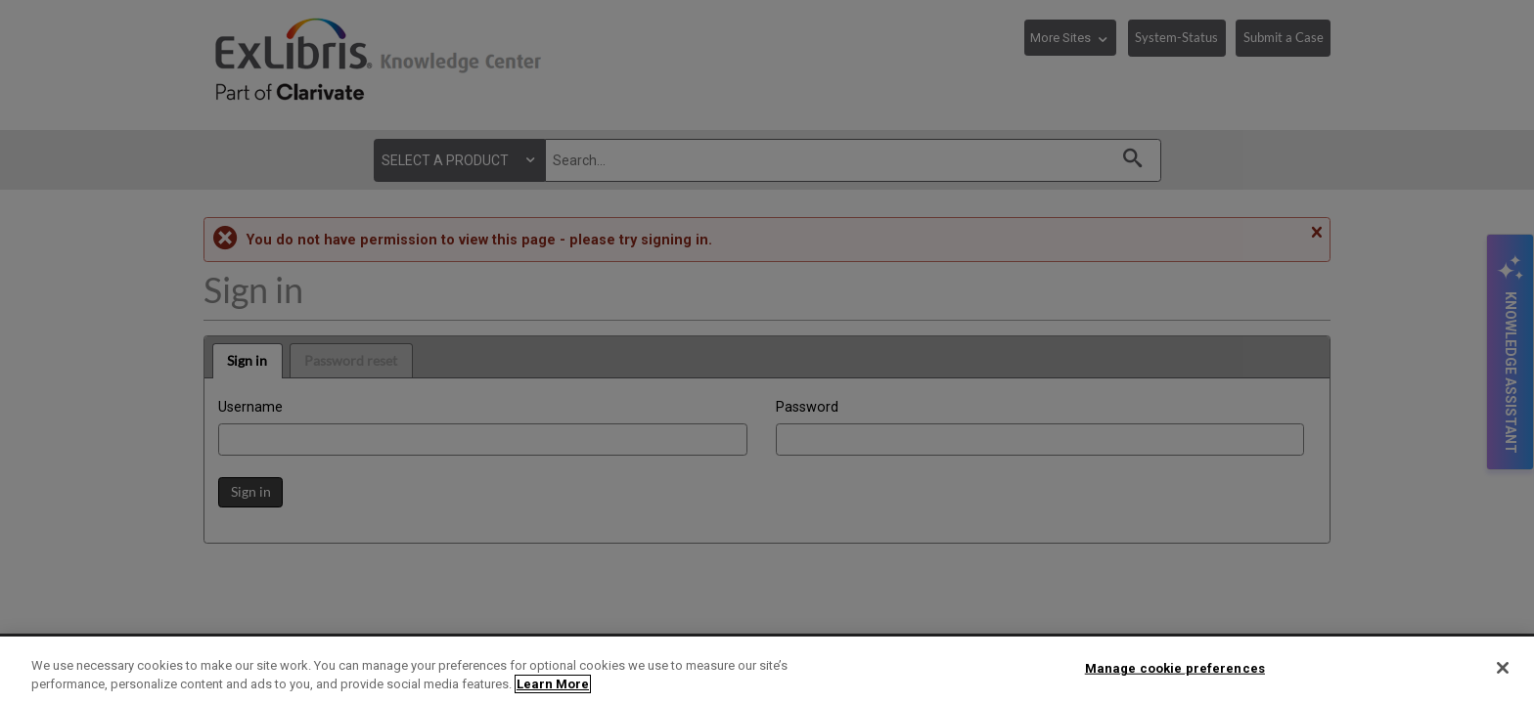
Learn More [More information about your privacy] (553, 684)
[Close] (1502, 667)
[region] (767, 670)
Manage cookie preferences (1175, 668)
